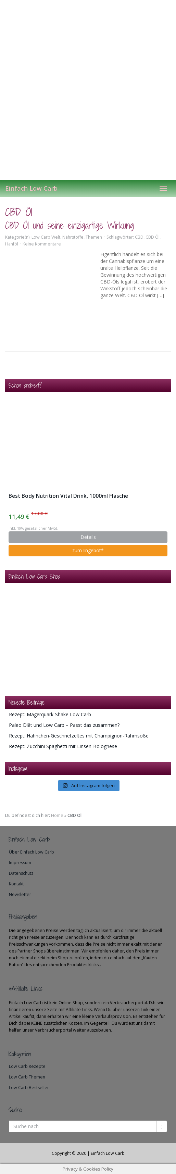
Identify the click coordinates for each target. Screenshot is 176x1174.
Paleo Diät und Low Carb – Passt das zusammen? (64, 725)
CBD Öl (153, 237)
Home (57, 815)
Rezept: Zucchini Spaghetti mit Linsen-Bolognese (63, 746)
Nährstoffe (73, 237)
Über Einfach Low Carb (31, 852)
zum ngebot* (87, 550)
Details (88, 537)
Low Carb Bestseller (29, 1087)
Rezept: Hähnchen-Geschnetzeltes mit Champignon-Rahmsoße (79, 735)
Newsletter (20, 894)
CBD (139, 237)
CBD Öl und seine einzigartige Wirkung (69, 225)
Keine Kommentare (42, 244)
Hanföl (11, 244)
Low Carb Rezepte (27, 1066)
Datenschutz (21, 873)
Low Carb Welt (46, 237)
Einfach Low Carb (31, 188)
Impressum (20, 863)
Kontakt (16, 884)
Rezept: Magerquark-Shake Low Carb (50, 714)
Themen (94, 237)
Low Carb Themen (27, 1077)
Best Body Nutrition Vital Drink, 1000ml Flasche (68, 496)
